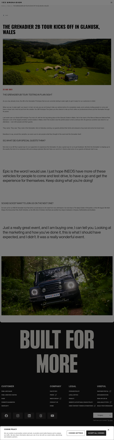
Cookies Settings (76, 434)
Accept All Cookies (96, 434)
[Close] (108, 430)
